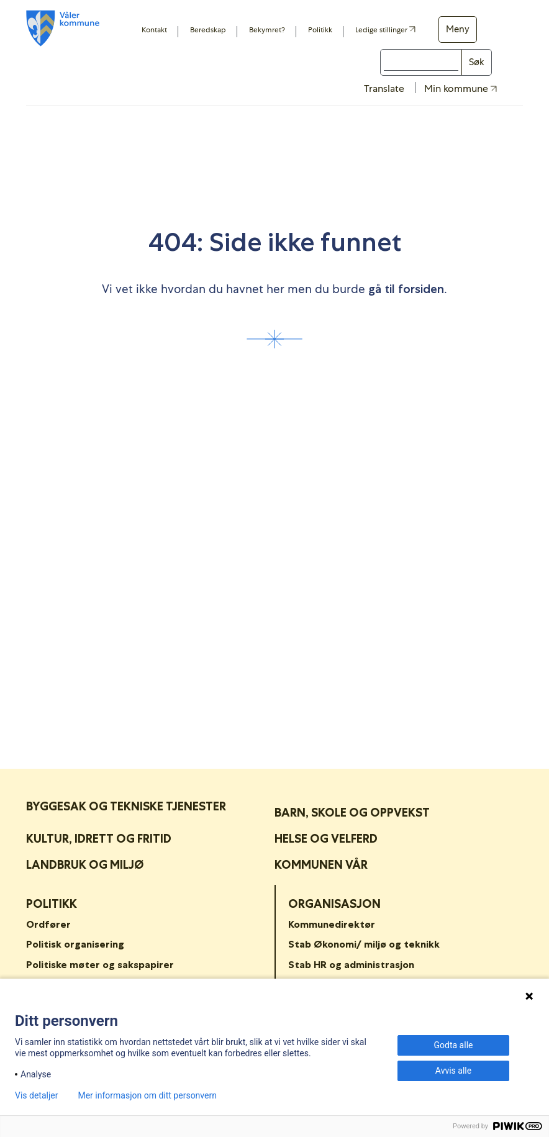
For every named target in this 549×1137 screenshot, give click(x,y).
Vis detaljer (36, 1095)
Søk (476, 62)
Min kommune (460, 88)
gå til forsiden (406, 289)
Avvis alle (453, 1071)
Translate (384, 88)
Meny (458, 29)
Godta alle (453, 1045)
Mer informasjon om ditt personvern (147, 1095)
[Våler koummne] (62, 28)
